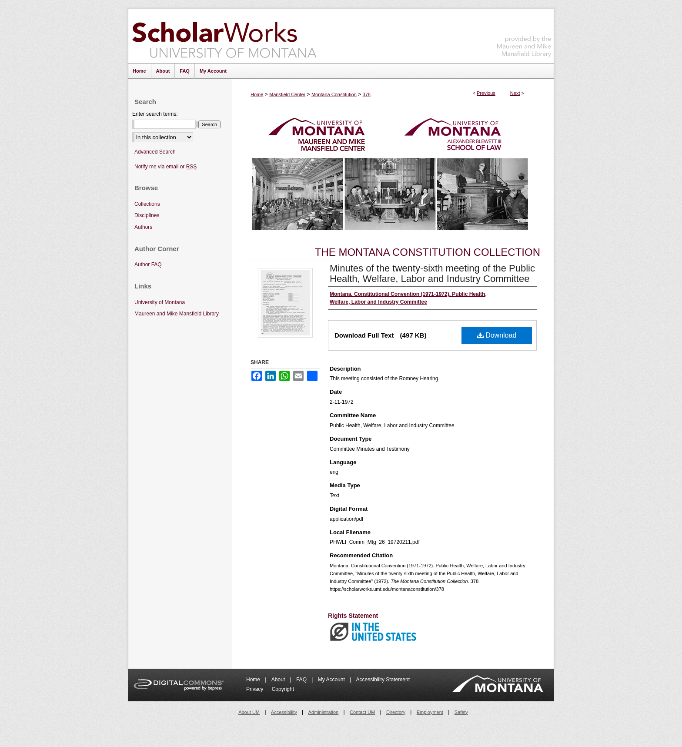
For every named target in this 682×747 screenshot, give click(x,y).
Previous (486, 93)
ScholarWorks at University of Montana (224, 36)
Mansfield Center (287, 94)
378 (367, 94)
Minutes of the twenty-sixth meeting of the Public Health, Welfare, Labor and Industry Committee (432, 273)
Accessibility (284, 712)
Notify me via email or (165, 167)
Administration (323, 712)
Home (257, 94)
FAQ (302, 680)
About (279, 680)
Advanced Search (155, 152)
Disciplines (146, 215)
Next (515, 93)
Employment (430, 712)
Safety (461, 712)
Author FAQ (148, 264)
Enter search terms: (155, 114)
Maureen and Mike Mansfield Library (524, 34)
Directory (395, 712)
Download (497, 335)
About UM (249, 712)
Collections (147, 204)
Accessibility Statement (383, 680)
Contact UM (362, 712)
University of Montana (159, 302)
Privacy (255, 689)
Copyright (283, 689)
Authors (143, 227)
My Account (332, 680)
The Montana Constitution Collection (427, 252)
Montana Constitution (334, 94)
